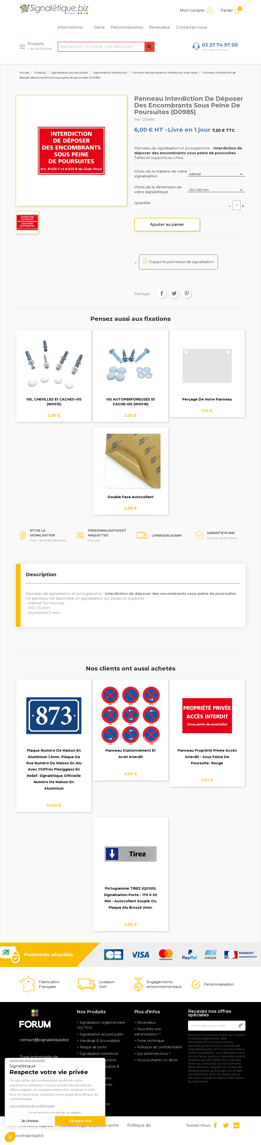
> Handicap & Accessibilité (98, 1041)
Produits (40, 46)
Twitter (226, 1125)
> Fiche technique (149, 1041)
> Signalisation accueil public (100, 1034)
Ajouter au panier (167, 224)
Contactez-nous (191, 27)
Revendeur (159, 27)
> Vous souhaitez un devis (155, 1060)
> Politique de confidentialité (158, 1047)
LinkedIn (236, 1125)
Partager (162, 293)
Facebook (215, 1125)
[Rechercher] (106, 47)
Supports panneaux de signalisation (181, 261)
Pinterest (186, 293)
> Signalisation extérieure (97, 1053)
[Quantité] (236, 205)
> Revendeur (145, 1022)
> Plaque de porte (92, 1047)
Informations (72, 27)
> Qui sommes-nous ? (152, 1053)
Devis (99, 27)
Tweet (174, 293)
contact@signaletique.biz (44, 1040)
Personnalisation (127, 27)
